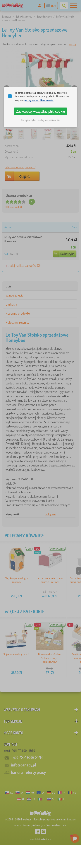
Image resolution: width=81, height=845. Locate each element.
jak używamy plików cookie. (39, 100)
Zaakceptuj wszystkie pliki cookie (40, 111)
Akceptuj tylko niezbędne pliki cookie (40, 120)
